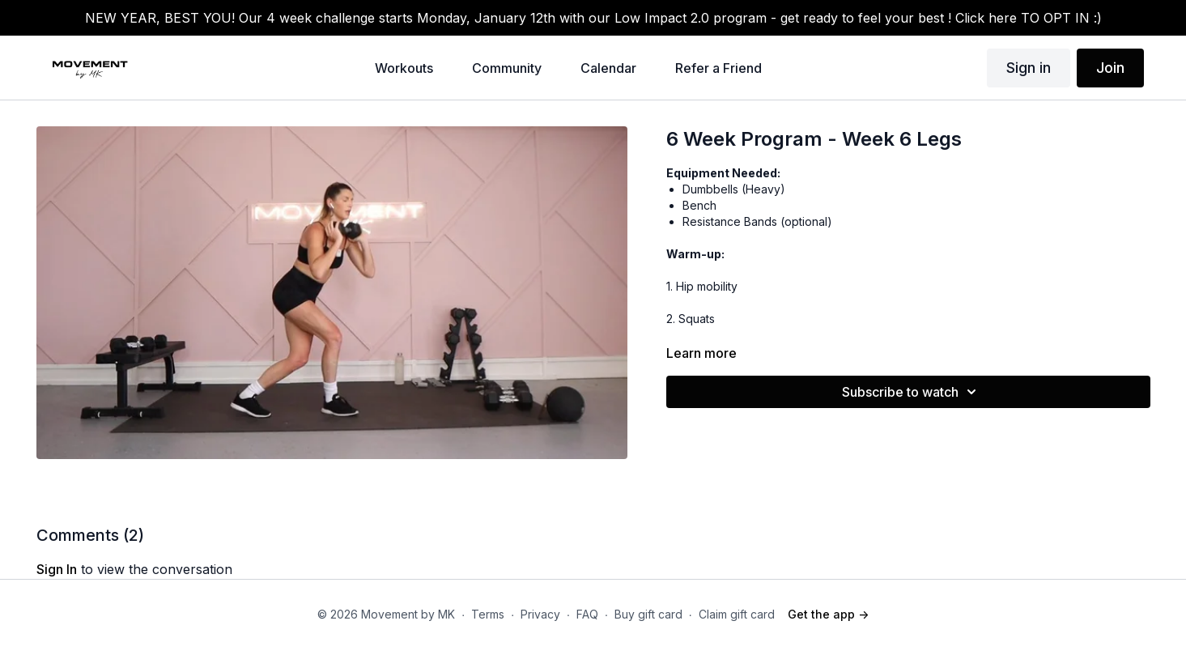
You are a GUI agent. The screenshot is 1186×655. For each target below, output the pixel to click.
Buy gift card (648, 614)
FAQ (587, 614)
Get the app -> (828, 614)
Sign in (1028, 67)
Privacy (540, 614)
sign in (56, 569)
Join (1110, 67)
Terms (487, 614)
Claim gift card (737, 614)
